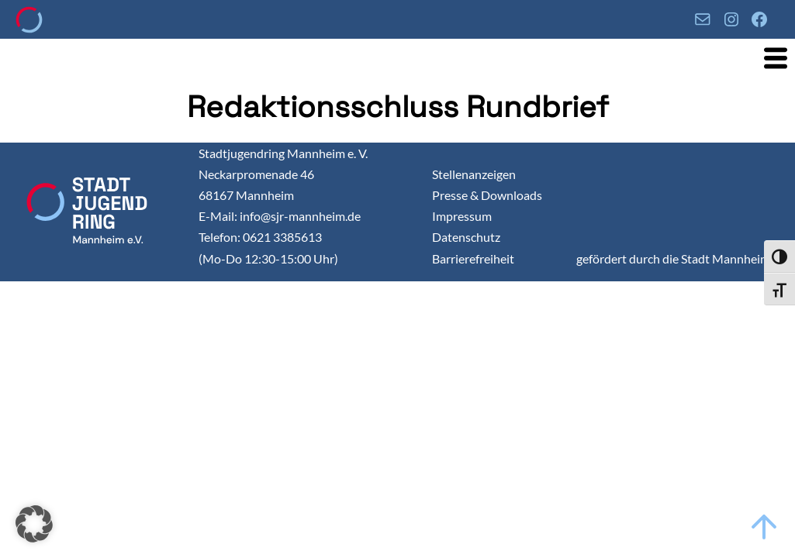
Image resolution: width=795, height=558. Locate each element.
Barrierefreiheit (473, 258)
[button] (34, 524)
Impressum (462, 215)
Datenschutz (466, 236)
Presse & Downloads (487, 195)
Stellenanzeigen (474, 174)
